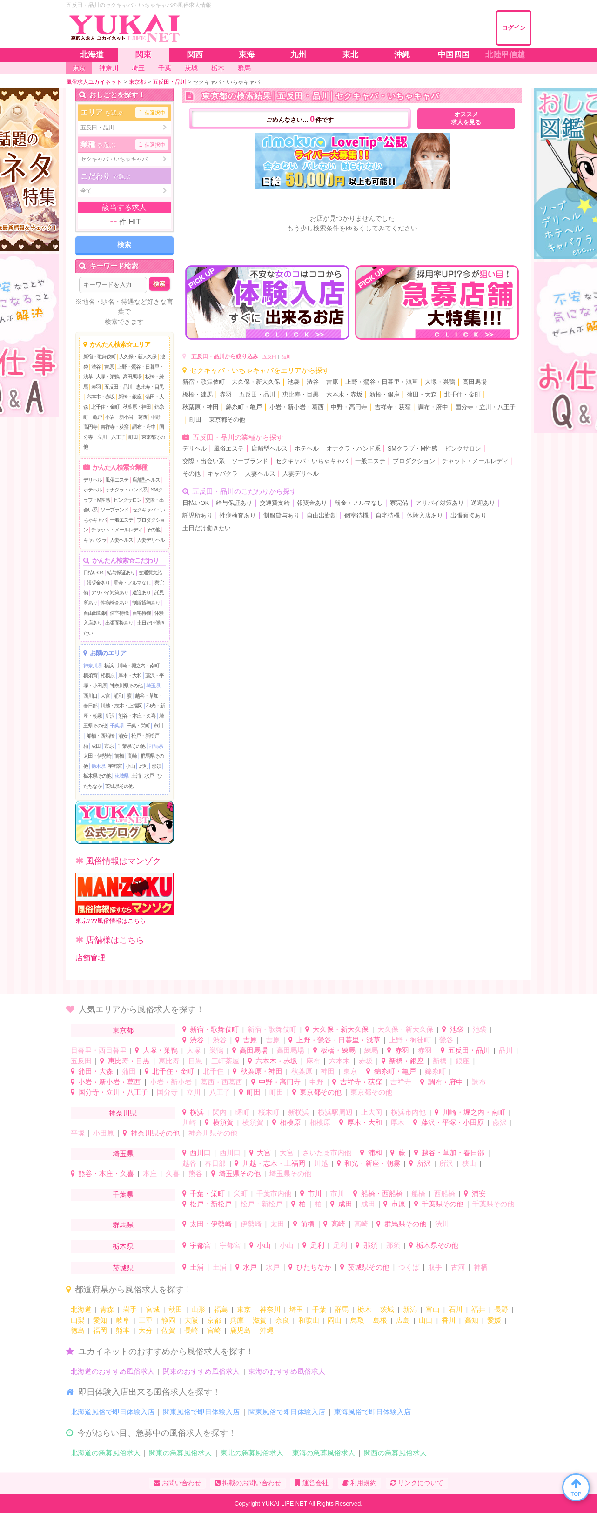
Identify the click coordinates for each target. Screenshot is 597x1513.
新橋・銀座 (129, 396)
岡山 (335, 1320)
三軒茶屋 (225, 1061)
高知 (471, 1320)
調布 (479, 1082)
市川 (158, 725)
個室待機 (119, 613)
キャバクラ (95, 540)
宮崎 (214, 1330)
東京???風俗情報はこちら (124, 898)
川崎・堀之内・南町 (138, 665)
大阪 (191, 1320)
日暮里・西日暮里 (99, 1050)
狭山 (469, 1163)
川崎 (189, 1122)
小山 (130, 766)
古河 (458, 1267)
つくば (408, 1267)
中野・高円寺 (349, 407)
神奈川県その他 (126, 685)
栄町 (241, 1193)
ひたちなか (313, 1267)
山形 (198, 1309)
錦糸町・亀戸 (244, 407)
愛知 (100, 1320)
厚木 (397, 1122)
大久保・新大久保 (137, 356)
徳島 (78, 1330)
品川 (286, 356)
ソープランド (114, 509)
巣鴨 (216, 1050)
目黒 (195, 1061)
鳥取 (357, 1320)
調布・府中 (143, 427)
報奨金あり (98, 582)
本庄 (150, 1173)
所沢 (109, 716)
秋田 (175, 1309)
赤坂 (366, 1061)
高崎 (132, 756)
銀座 (463, 1061)
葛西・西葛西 (221, 1082)
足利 (143, 766)
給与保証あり (121, 572)
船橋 (418, 1193)
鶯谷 (446, 1040)
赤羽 (96, 387)
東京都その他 (227, 420)
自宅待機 (141, 613)
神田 (328, 1071)
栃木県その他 (97, 776)
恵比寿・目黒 (150, 387)
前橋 (119, 756)
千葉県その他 (131, 746)
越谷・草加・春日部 (453, 1152)
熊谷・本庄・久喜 (136, 716)
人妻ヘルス (121, 540)
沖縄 (267, 1330)
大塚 (194, 1050)
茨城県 (121, 776)
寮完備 (399, 503)
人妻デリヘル (151, 540)
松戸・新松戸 (145, 736)
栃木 (364, 1309)
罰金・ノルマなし (132, 582)
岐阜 (123, 1320)
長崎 (191, 1330)
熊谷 (195, 1173)
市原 (109, 746)
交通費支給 (150, 572)
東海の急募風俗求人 (323, 1453)
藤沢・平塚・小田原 (452, 1122)
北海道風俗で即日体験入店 (112, 1412)
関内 (220, 1112)
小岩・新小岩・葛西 (126, 417)
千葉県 (117, 725)
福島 (221, 1309)
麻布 (313, 1061)
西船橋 (444, 1193)
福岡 (100, 1330)
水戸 (149, 776)
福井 (478, 1309)
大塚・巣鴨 (107, 376)
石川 (456, 1309)
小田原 (103, 1133)
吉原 (109, 367)
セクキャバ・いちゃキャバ (311, 461)
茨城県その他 (119, 786)
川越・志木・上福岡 (121, 705)
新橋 (440, 1061)
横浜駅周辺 (335, 1112)
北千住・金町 (105, 407)
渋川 (442, 1224)
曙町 (242, 1112)
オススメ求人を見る (466, 118)
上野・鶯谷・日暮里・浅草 (381, 382)
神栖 (481, 1267)
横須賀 (90, 675)
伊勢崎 (251, 1224)
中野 (316, 1082)
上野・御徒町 (410, 1040)
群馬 (342, 1309)
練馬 (371, 1050)
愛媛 (494, 1320)
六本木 (339, 1061)
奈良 (282, 1320)
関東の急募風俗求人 (180, 1453)
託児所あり (197, 515)
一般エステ (121, 520)
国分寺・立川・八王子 (485, 407)
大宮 (105, 696)
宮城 (153, 1309)
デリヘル (92, 480)
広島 (403, 1320)
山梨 (78, 1320)
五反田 (269, 356)
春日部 (215, 1163)
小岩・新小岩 (171, 1082)
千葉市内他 (273, 1193)
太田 (277, 1224)
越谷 (189, 1163)
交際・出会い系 (203, 461)
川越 (321, 1163)
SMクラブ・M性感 (412, 448)
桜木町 (268, 1112)
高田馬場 (132, 376)
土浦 (136, 776)
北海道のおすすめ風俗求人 (112, 1371)
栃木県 (98, 766)
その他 (153, 529)
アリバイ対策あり (109, 592)
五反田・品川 (118, 387)
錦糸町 (435, 1071)
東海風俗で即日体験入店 (372, 1412)
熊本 (123, 1330)
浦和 (118, 696)
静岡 (168, 1320)
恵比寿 (169, 1061)
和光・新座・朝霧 (372, 1163)
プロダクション (414, 461)
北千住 (213, 1071)
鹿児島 (240, 1330)
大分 (146, 1330)
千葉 (319, 1309)
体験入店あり (425, 515)
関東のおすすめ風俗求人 (201, 1371)
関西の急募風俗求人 (395, 1453)
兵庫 (237, 1320)
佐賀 (168, 1330)
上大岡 (371, 1112)
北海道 (81, 1309)
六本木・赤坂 (100, 396)
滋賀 (260, 1320)
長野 (501, 1309)
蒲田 (129, 1071)
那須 (156, 766)
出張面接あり (119, 622)
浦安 (122, 736)
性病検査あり (114, 602)
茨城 (387, 1309)
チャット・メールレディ (116, 529)
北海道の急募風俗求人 (106, 1453)
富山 (433, 1309)
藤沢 (500, 1122)
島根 (380, 1320)
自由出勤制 (95, 613)
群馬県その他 (405, 1223)
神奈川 (270, 1309)
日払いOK (93, 572)
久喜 (173, 1173)
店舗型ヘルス (146, 480)
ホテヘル (92, 489)
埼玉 (296, 1309)
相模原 (107, 675)
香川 (449, 1320)
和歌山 (308, 1320)
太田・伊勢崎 (97, 756)
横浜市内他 (408, 1112)
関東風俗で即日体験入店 (201, 1412)
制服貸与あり (146, 602)
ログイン (514, 27)
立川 (194, 1092)
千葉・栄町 (138, 725)
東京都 (123, 1030)
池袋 (294, 382)
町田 (133, 437)
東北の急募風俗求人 (252, 1453)
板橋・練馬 (197, 394)
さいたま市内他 (326, 1153)
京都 (214, 1320)
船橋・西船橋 (100, 736)
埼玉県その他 (240, 1173)
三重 (146, 1320)
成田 (96, 746)
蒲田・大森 (422, 394)
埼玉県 (153, 685)
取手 (435, 1267)
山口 (426, 1320)
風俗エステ (116, 480)
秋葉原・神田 (137, 407)
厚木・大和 (129, 675)
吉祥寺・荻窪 (114, 427)
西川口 (90, 696)
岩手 (130, 1309)
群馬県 (156, 746)
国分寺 (167, 1092)
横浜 (109, 665)
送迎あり (141, 592)
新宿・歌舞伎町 (99, 356)
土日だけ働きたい (206, 528)
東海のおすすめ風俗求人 (286, 1371)
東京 (350, 1071)
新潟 (410, 1309)
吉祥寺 (400, 1082)
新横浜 (298, 1112)
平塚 (78, 1133)
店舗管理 (90, 958)
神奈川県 (92, 665)
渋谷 (96, 367)
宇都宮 (115, 766)
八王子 (219, 1092)
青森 (107, 1309)
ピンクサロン (127, 500)
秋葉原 (301, 1071)
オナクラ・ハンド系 (126, 489)
